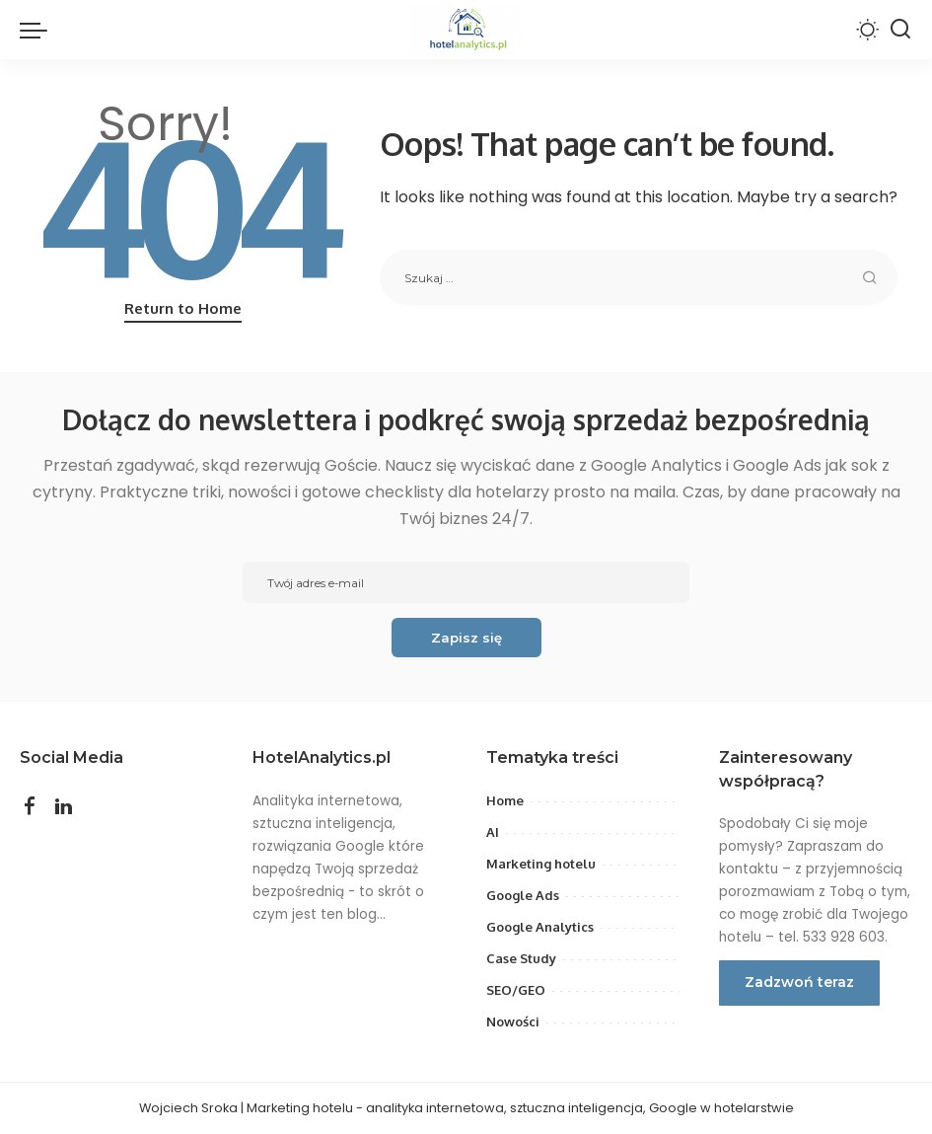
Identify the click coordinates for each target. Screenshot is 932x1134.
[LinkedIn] (63, 807)
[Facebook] (29, 807)
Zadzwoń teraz (799, 982)
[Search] (900, 29)
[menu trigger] (38, 29)
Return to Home (183, 308)
